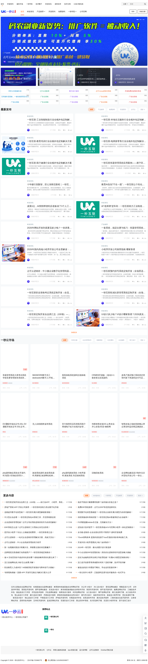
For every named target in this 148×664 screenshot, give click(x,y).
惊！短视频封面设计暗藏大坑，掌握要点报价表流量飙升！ (28, 547)
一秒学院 (29, 4)
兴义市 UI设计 (86, 587)
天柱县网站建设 (51, 592)
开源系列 (10, 4)
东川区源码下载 (96, 601)
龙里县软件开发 (89, 598)
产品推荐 (41, 11)
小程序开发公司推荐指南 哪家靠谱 (118, 249)
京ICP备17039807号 (34, 660)
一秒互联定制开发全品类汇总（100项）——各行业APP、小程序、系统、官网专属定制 (34, 502)
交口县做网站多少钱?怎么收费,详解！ (19, 562)
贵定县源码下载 (128, 595)
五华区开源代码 (39, 601)
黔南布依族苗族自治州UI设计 (68, 595)
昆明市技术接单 (26, 601)
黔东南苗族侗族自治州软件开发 (73, 590)
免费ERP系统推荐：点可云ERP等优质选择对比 (97, 507)
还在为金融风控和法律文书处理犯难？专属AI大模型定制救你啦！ (104, 557)
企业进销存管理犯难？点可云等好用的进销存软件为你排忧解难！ (31, 522)
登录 (133, 11)
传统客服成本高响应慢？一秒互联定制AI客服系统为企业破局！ (103, 517)
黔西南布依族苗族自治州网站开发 (67, 587)
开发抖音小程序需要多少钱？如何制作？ (94, 542)
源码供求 (58, 4)
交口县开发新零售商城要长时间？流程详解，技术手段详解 (101, 562)
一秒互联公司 (40, 650)
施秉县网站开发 (120, 590)
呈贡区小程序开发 (110, 601)
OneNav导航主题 (107, 650)
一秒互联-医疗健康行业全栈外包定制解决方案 (49, 163)
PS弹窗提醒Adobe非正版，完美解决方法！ (95, 522)
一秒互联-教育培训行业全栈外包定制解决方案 (49, 141)
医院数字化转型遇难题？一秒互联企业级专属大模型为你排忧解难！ (105, 512)
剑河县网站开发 (79, 592)
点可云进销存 (94, 650)
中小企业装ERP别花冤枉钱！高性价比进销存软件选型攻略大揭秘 (104, 552)
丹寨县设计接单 (50, 595)
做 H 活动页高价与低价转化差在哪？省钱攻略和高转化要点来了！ (31, 557)
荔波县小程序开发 (114, 595)
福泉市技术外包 (99, 595)
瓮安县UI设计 (18, 598)
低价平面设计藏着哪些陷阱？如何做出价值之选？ (98, 502)
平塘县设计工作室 (47, 598)
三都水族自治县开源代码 (119, 598)
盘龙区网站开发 (53, 601)
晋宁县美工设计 (125, 601)
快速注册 (142, 11)
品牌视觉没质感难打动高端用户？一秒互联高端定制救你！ (28, 552)
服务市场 (20, 4)
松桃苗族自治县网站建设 (42, 587)
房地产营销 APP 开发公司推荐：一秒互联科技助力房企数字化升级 (31, 507)
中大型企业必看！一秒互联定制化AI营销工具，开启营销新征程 (30, 517)
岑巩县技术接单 (38, 592)
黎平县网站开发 (104, 592)
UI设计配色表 (78, 4)
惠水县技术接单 (103, 598)
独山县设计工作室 (31, 598)
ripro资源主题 (72, 650)
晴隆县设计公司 (125, 587)
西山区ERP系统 (82, 601)
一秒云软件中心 (19, 660)
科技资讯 (30, 116)
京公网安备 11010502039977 (57, 660)
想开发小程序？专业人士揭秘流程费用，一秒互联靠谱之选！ (29, 532)
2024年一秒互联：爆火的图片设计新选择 (94, 547)
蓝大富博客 (83, 650)
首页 (2, 4)
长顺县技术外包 (75, 598)
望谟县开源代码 (27, 590)
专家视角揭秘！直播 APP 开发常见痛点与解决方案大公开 (27, 572)
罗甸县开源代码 (62, 598)
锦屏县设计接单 (65, 592)
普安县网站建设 (112, 587)
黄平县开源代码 (106, 590)
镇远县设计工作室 (23, 592)
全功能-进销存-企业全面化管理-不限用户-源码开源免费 (100, 532)
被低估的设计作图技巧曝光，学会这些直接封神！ (98, 567)
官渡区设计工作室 (67, 601)
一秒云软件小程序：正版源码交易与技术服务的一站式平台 (101, 572)
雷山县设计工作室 (21, 595)
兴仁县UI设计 (99, 587)
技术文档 (67, 4)
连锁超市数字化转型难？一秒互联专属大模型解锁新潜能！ (28, 512)
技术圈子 (39, 4)
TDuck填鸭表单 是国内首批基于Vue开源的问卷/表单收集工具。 (103, 537)
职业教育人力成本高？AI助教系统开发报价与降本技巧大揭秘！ (30, 567)
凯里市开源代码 (93, 590)
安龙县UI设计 (54, 590)
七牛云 (49, 650)
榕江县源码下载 (118, 592)
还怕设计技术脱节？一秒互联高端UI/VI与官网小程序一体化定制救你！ (106, 527)
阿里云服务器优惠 (59, 650)
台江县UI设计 (91, 592)
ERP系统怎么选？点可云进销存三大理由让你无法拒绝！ (27, 527)
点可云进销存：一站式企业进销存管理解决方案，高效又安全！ (30, 537)
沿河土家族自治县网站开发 (21, 587)
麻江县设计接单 (36, 595)
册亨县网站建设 (41, 590)
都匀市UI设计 (86, 595)
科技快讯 (48, 4)
